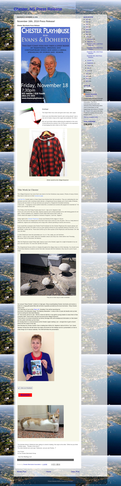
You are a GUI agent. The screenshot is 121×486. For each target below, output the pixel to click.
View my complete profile (91, 117)
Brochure (25, 395)
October (89, 60)
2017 (87, 34)
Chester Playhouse (33, 218)
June (88, 70)
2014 (87, 76)
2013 (87, 78)
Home (48, 472)
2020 (87, 27)
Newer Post (21, 472)
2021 (87, 24)
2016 (87, 37)
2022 (87, 22)
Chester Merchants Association (91, 95)
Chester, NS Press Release (38, 9)
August (89, 65)
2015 (87, 73)
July (88, 68)
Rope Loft (36, 309)
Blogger (70, 481)
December (90, 39)
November (90, 41)
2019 (87, 29)
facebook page (39, 196)
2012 (87, 81)
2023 (87, 19)
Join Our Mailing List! (25, 457)
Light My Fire (21, 199)
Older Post (75, 472)
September (90, 63)
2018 (87, 32)
